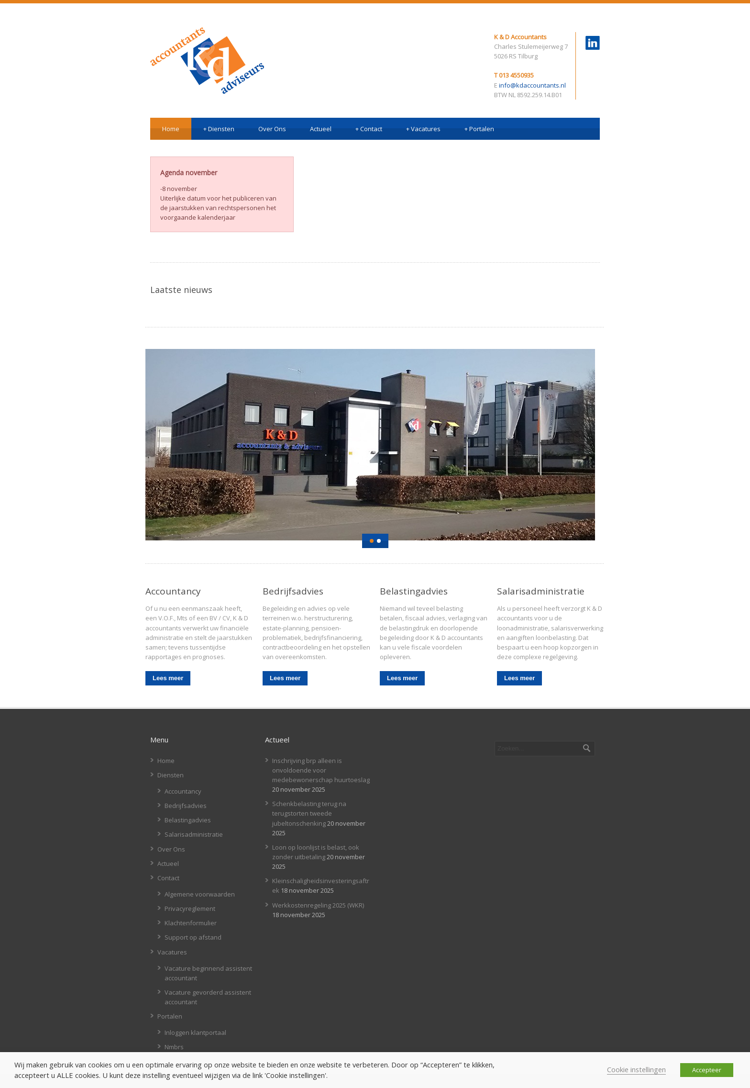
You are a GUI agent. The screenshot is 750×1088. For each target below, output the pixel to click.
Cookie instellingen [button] (636, 1069)
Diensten (218, 129)
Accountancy (183, 791)
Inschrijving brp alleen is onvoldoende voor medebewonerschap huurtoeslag (321, 770)
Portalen (479, 129)
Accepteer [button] (706, 1070)
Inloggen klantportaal (195, 1032)
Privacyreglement (190, 908)
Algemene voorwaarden (200, 894)
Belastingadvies (188, 820)
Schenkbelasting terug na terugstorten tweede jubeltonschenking (309, 813)
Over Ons (272, 128)
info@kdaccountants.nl (532, 85)
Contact (368, 129)
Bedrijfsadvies (186, 805)
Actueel (320, 128)
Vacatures (423, 129)
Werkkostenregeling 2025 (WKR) (318, 905)
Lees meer (168, 678)
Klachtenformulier (191, 923)
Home (170, 128)
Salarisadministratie (194, 834)
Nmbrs (174, 1047)
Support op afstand (193, 937)
